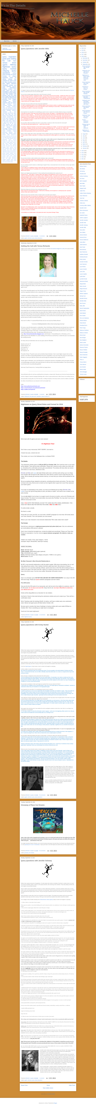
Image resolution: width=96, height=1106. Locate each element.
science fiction (9, 155)
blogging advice (5, 147)
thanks (14, 133)
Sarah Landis (83, 342)
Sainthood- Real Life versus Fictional (86, 116)
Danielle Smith (83, 208)
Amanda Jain (83, 173)
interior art (9, 150)
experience (10, 129)
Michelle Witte (83, 300)
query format (8, 154)
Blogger (55, 1103)
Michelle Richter (83, 298)
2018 (82, 52)
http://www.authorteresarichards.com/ (30, 386)
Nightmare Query (28, 616)
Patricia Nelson (83, 320)
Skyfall (10, 125)
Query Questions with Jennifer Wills (35, 49)
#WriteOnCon (13, 134)
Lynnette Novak (83, 278)
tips (10, 111)
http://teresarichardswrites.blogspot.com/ (34, 334)
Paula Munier (83, 322)
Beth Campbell (83, 181)
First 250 (10, 136)
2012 (82, 156)
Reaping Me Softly (6, 140)
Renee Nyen (83, 335)
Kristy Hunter (83, 259)
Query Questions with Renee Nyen (86, 107)
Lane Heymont (83, 264)
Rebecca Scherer (84, 332)
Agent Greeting (6, 106)
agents (25, 238)
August (84, 134)
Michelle (23, 473)
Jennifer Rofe (83, 222)
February (85, 146)
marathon (14, 150)
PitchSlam (5, 85)
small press (8, 156)
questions (14, 110)
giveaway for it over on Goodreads (32, 844)
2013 (82, 154)
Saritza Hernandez (84, 345)
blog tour (14, 145)
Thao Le (82, 359)
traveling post (9, 109)
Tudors (6, 143)
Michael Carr (83, 296)
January (85, 148)
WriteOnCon (11, 143)
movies (14, 107)
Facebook (4, 123)
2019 (82, 50)
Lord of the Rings (5, 138)
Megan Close (83, 291)
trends (12, 159)
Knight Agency (28, 666)
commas (11, 147)
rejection (10, 132)
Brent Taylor (82, 186)
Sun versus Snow (9, 62)
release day (12, 79)
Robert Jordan (5, 125)
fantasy (3, 110)
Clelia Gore (82, 203)
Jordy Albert (14, 137)
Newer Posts (24, 1085)
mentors (4, 119)
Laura (34, 473)
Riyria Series (13, 140)
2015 (82, 150)
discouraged (5, 128)
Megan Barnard (83, 288)
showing (3, 156)
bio (11, 145)
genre (7, 118)
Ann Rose (82, 178)
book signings (6, 127)
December (85, 58)
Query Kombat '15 (7, 74)
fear (3, 97)
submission (4, 111)
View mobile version (48, 1088)
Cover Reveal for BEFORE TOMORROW (86, 97)
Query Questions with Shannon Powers (86, 112)
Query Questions (38, 238)
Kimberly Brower (83, 256)
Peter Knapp (83, 327)
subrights (4, 159)
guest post (34, 396)
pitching (3, 153)
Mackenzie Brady (84, 281)
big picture (8, 145)
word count (4, 161)
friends (10, 92)
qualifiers (11, 153)
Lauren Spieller (83, 274)
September (85, 64)
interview (30, 238)
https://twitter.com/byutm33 (28, 389)
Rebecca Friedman (84, 330)
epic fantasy (10, 97)
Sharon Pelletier (83, 349)
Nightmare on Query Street (85, 131)
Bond (7, 121)
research (12, 154)
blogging (14, 125)
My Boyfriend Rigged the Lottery (58, 248)
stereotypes (14, 158)
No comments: (42, 795)
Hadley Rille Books (7, 137)
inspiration (39, 396)
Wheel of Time (5, 115)
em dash (14, 148)
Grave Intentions (6, 124)
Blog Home (6, 41)
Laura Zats (82, 271)
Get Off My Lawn (11, 123)
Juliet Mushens (83, 244)
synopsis (11, 133)
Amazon (3, 136)
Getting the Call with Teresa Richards (35, 246)
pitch (8, 119)
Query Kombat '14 (9, 75)
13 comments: (42, 614)
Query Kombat (9, 69)
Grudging (4, 89)
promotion (4, 99)
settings (14, 155)
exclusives (4, 149)
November (85, 60)
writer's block (10, 161)
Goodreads (5, 102)
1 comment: (42, 394)
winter (10, 120)
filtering (14, 129)
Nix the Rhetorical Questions (85, 121)
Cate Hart (82, 198)
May (84, 140)
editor (7, 129)
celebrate (4, 116)
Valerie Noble (83, 369)
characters (14, 109)
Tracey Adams (83, 362)
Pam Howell (82, 315)
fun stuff (10, 80)
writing (14, 73)
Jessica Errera (83, 237)
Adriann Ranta (83, 166)
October (85, 62)
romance (4, 155)
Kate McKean (83, 249)
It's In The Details (13, 5)
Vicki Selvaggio (83, 371)
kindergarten (11, 118)
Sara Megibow (83, 340)
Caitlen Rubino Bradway (85, 193)
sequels (4, 109)
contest (11, 85)
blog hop (10, 102)
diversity (9, 116)
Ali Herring (82, 171)
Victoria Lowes (83, 374)
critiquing (5, 71)
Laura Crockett (83, 269)
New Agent (6, 83)
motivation (9, 130)
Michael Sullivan (13, 138)
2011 (82, 158)
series (7, 120)
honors (11, 149)
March (84, 144)
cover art (13, 77)
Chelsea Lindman (84, 200)
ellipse (11, 148)
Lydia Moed (82, 276)
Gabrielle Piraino (84, 215)
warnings (8, 160)
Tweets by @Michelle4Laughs (6, 49)
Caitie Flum (82, 190)
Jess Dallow (82, 232)
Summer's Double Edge (7, 142)
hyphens (14, 149)
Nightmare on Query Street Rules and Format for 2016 (42, 404)
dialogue (14, 127)
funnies (3, 118)
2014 (82, 152)
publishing (11, 119)
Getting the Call (27, 396)
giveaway (26, 852)
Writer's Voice (9, 144)
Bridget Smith (83, 188)
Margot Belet (83, 283)
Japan (15, 113)
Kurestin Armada (84, 261)
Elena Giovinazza (84, 210)
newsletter (9, 110)
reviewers (9, 104)
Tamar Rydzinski (83, 354)
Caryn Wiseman (83, 195)
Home (48, 1085)
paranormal (4, 132)
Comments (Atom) (51, 1094)
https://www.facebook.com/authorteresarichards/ (33, 387)
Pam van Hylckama (84, 318)
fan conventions (9, 107)
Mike (29, 473)
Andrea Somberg (84, 176)
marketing (10, 105)
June (84, 138)
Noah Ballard (83, 313)
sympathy (8, 159)
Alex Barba (82, 168)
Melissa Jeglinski (84, 293)
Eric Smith (82, 212)
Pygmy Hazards (12, 139)
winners (4, 134)
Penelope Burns (83, 325)
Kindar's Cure (12, 89)
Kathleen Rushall (84, 254)
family (14, 97)
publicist (7, 153)
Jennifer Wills (83, 227)
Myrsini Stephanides (84, 308)
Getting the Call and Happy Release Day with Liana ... (86, 102)
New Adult (4, 114)
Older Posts (72, 1085)
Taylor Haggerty (83, 357)
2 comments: (42, 236)
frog (8, 149)
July (84, 136)
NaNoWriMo (4, 139)
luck (11, 150)
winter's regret (13, 160)
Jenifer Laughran (84, 217)
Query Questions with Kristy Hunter (35, 625)
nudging (14, 130)
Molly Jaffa (82, 305)
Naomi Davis (83, 310)
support (14, 105)
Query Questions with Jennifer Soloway (36, 861)
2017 (82, 54)
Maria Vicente (83, 286)
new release (31, 852)
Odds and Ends (12, 114)
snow (7, 133)
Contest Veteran (12, 121)
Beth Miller (82, 183)
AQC (9, 113)
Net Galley (13, 124)
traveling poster (12, 82)
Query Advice (5, 90)
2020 (82, 48)
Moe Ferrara (83, 303)
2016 (82, 56)
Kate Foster (82, 247)
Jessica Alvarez (83, 234)
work (8, 134)
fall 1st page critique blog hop (9, 96)
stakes (9, 158)
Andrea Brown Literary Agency (46, 899)
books (5, 97)
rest (15, 154)
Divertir (11, 113)
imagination (4, 150)
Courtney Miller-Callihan (85, 205)
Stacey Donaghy (83, 352)
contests (4, 80)
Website (15, 41)
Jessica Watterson (84, 239)
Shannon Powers (84, 347)
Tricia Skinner (83, 364)
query (33, 238)
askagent (14, 144)
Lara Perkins (83, 266)
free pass (14, 116)
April (84, 142)
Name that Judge (11, 95)
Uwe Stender (83, 367)
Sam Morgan (83, 337)
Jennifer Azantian (84, 220)
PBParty (13, 65)
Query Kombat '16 (45, 396)
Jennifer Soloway (84, 225)
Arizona (7, 136)
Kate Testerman (83, 252)
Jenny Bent (82, 230)
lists (15, 118)
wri (7, 161)
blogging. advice (12, 115)
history (3, 130)
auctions (4, 145)
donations (10, 128)
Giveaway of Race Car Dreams (33, 805)
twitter (15, 159)
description (7, 148)
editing (4, 79)
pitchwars (4, 95)
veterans (4, 160)
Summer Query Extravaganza (9, 87)
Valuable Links (12, 94)
